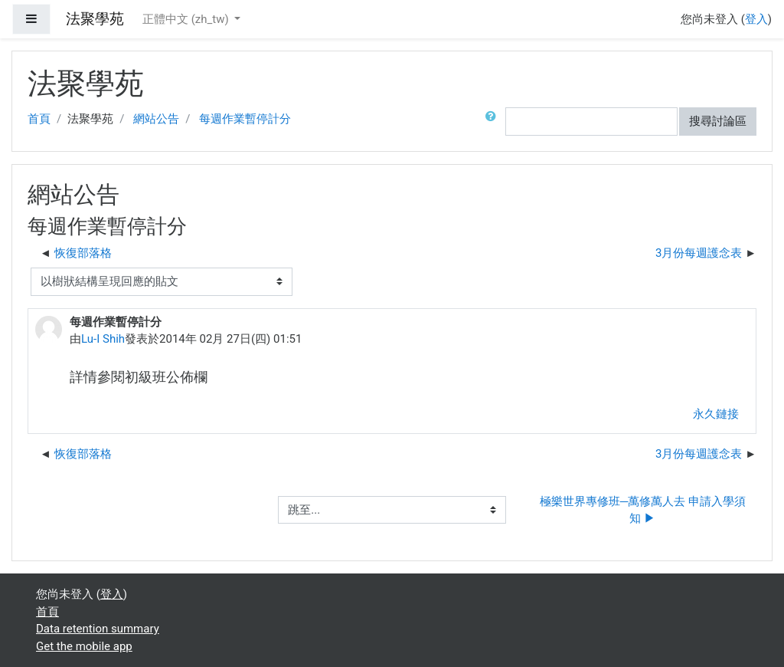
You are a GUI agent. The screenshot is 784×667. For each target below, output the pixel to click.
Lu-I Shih (103, 339)
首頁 (39, 119)
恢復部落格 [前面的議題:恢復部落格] (83, 253)
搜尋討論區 (717, 121)
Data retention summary (97, 629)
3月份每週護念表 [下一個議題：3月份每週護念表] (698, 253)
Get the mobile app (84, 646)
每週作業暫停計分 (245, 119)
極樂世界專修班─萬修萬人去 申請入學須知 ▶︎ (643, 510)
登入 (756, 19)
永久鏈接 (716, 414)
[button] (494, 121)
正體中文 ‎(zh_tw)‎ (186, 19)
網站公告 (156, 119)
